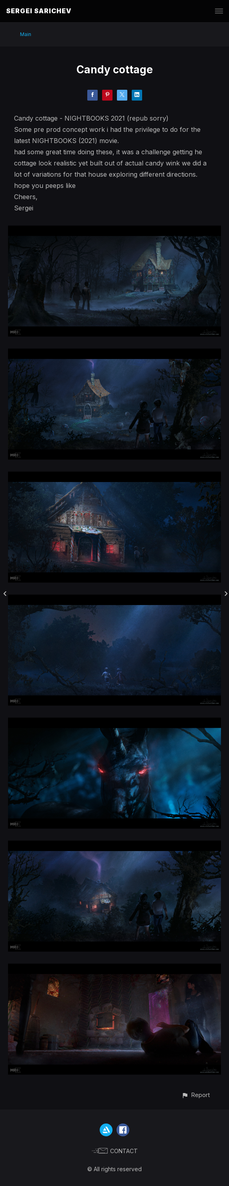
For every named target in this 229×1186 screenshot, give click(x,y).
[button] (195, 1095)
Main (25, 34)
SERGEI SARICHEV (39, 11)
